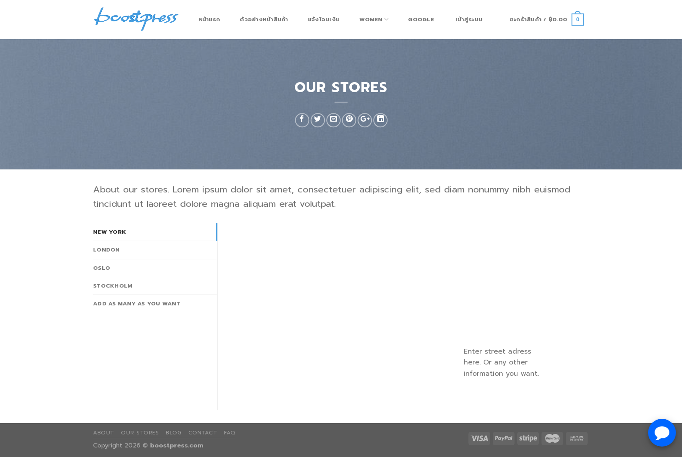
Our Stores (140, 433)
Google (421, 19)
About (103, 433)
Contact (202, 433)
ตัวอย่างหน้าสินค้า (264, 19)
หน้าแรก (209, 19)
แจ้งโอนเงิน (324, 19)
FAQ (230, 433)
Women (373, 19)
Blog (173, 433)
